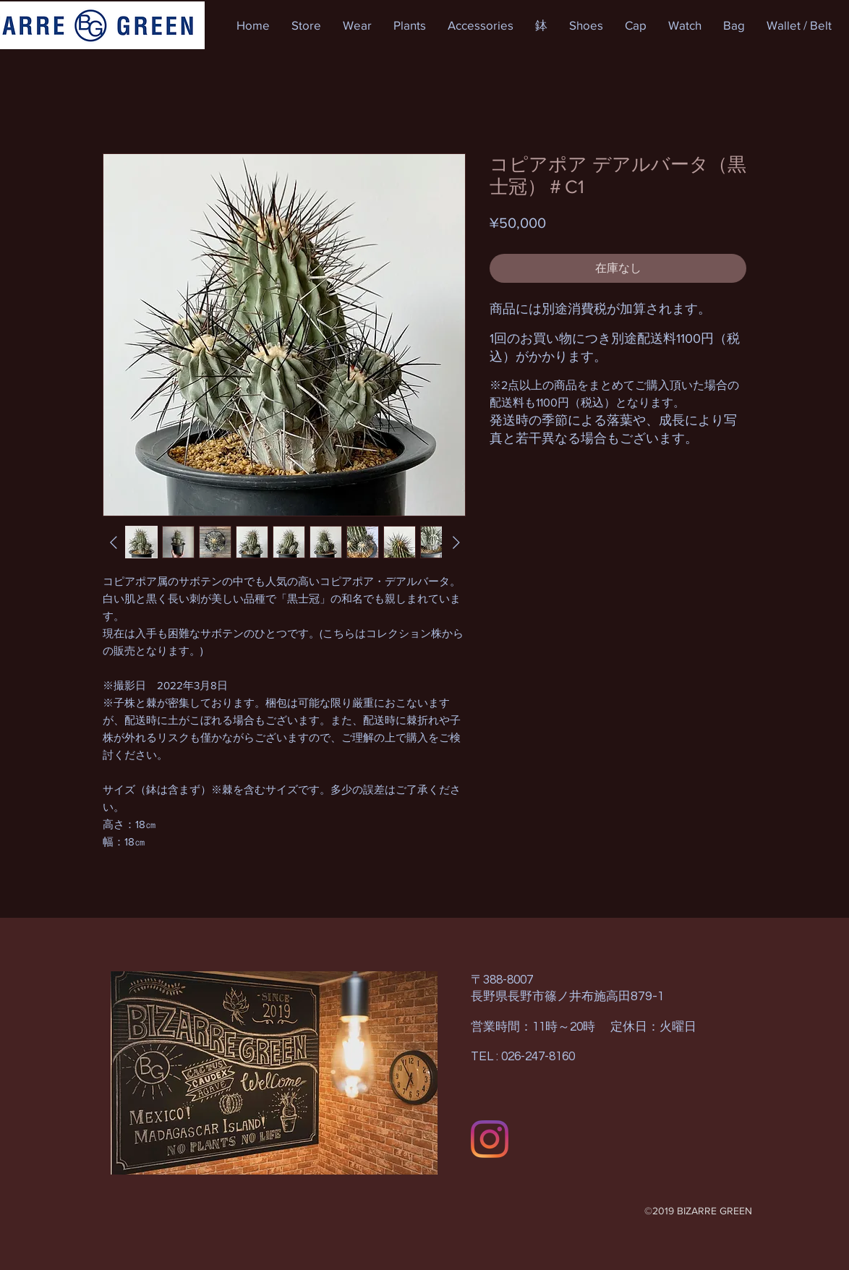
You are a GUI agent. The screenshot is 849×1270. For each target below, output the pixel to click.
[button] (306, 25)
